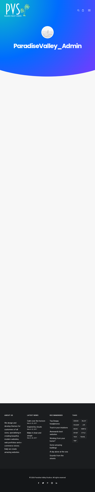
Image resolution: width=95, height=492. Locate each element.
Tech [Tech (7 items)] (75, 437)
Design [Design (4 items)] (75, 421)
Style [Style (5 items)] (83, 433)
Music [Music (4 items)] (75, 429)
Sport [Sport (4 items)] (75, 433)
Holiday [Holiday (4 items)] (76, 425)
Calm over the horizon (36, 421)
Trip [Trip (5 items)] (75, 441)
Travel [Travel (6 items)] (82, 437)
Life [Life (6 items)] (84, 425)
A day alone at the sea (59, 452)
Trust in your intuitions (59, 428)
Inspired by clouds (34, 427)
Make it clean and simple (34, 434)
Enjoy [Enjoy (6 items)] (84, 421)
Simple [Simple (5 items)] (83, 429)
